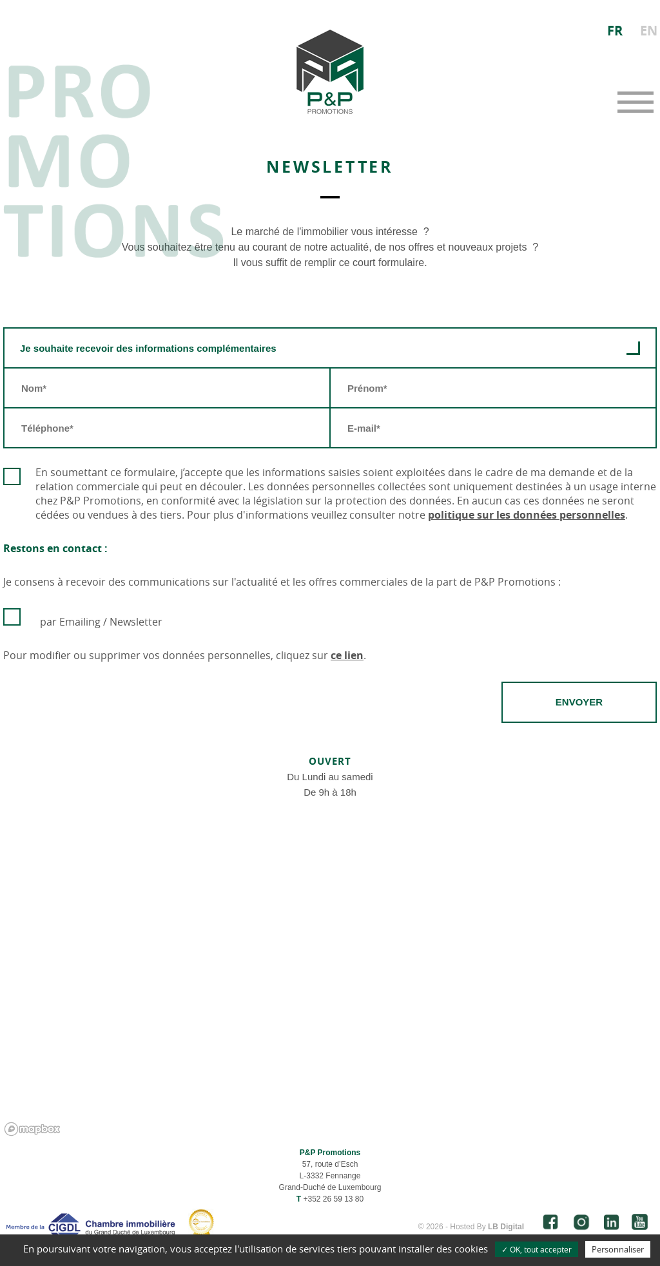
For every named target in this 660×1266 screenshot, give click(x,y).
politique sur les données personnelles (526, 515)
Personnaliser (618, 1249)
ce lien (347, 655)
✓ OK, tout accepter (536, 1249)
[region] (330, 989)
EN (648, 30)
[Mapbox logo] (32, 1129)
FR (615, 30)
